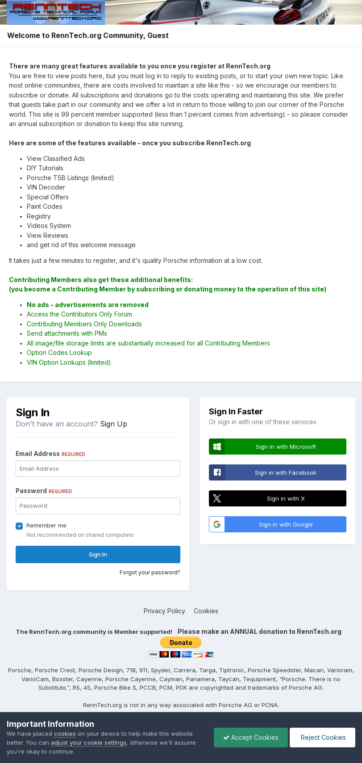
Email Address (50, 453)
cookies (65, 733)
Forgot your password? (150, 572)
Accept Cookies (251, 737)
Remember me (46, 525)
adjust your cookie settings (88, 742)
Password (44, 490)
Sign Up (113, 423)
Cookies (206, 611)
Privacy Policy (164, 611)
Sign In (98, 554)
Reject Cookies (322, 737)
